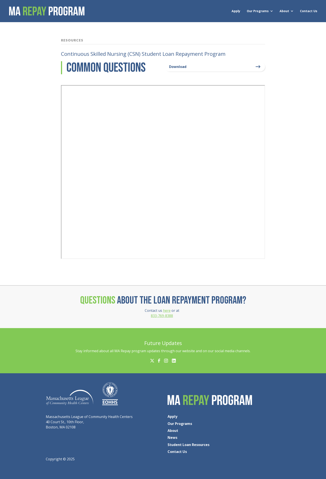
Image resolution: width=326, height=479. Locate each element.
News (172, 437)
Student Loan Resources (188, 444)
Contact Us (308, 11)
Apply (236, 11)
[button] (261, 11)
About (284, 11)
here (167, 310)
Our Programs (258, 11)
